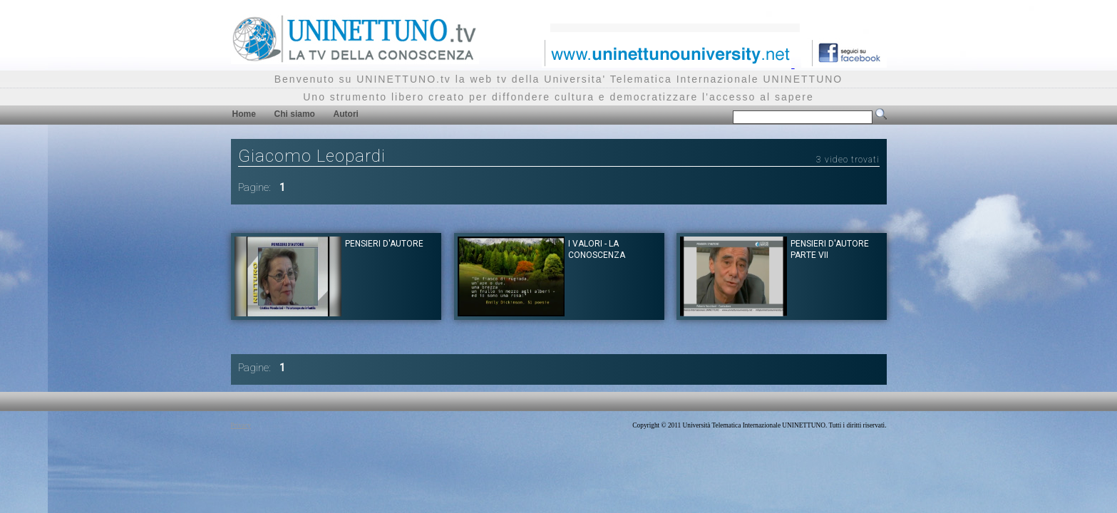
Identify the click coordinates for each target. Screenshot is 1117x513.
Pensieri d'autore (384, 244)
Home (244, 114)
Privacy (241, 425)
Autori (346, 114)
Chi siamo (294, 114)
